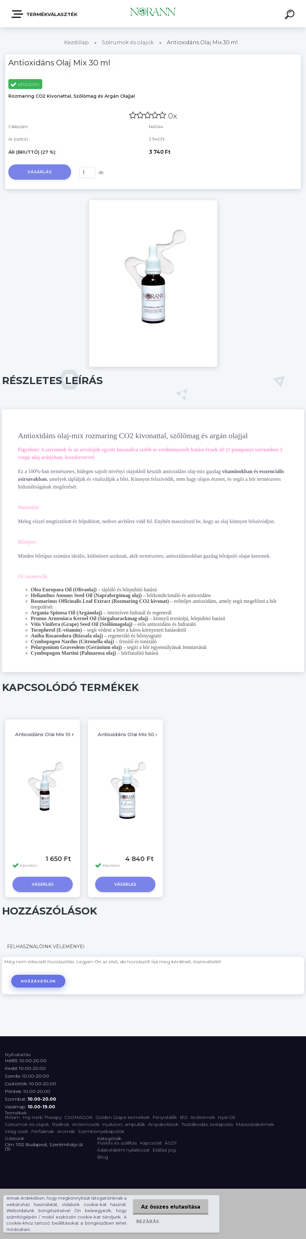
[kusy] (87, 172)
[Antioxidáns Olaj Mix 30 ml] (153, 202)
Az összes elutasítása (170, 1207)
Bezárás (147, 1221)
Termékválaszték (45, 14)
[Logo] (153, 13)
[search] (290, 15)
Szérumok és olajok (128, 42)
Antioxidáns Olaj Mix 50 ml (130, 734)
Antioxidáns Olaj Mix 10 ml (47, 734)
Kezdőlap (76, 42)
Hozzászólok (38, 981)
